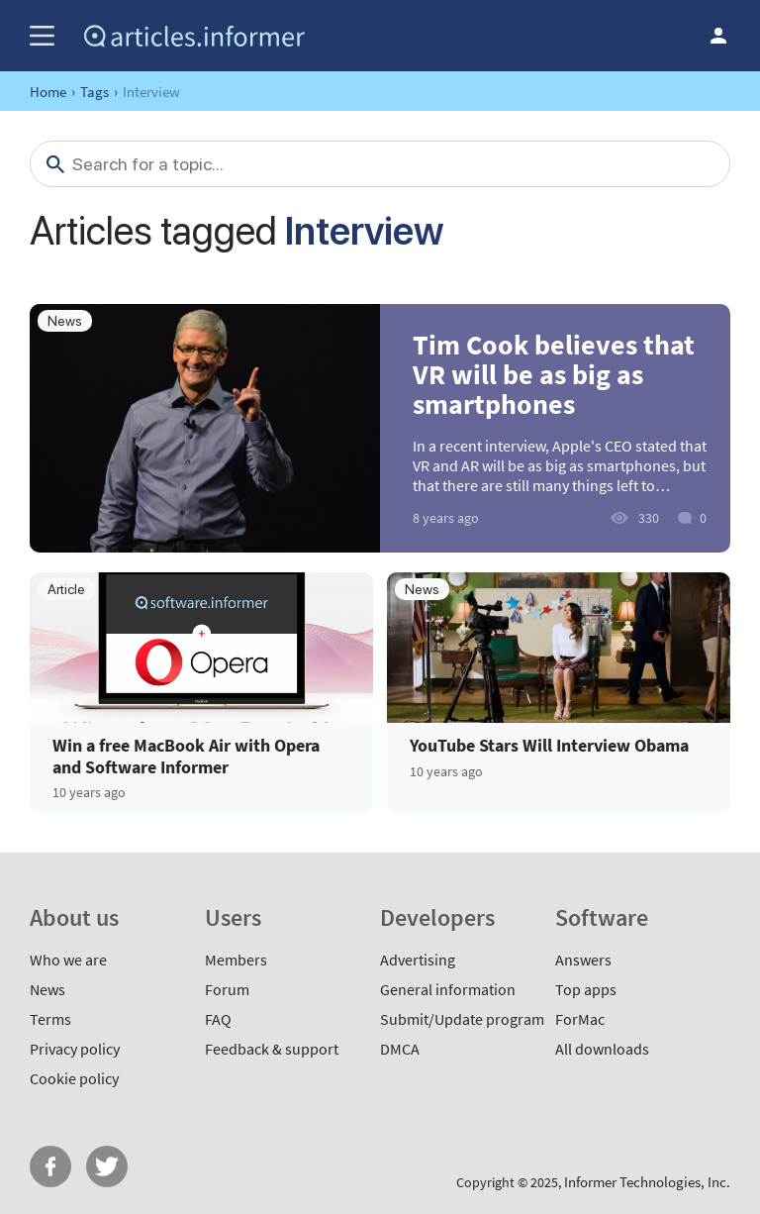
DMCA (400, 1049)
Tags (94, 91)
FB (50, 1166)
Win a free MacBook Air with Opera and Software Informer (186, 756)
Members (236, 959)
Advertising (417, 959)
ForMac (580, 1019)
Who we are (68, 959)
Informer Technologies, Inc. (647, 1181)
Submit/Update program (462, 1019)
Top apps (586, 989)
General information (448, 989)
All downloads (602, 1049)
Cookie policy (74, 1078)
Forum (227, 989)
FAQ (218, 1019)
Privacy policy (75, 1049)
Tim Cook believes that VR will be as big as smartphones (554, 374)
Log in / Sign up (718, 36)
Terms (50, 1019)
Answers (583, 959)
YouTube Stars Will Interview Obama (549, 746)
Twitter (107, 1166)
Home (48, 91)
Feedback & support (271, 1049)
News (47, 989)
